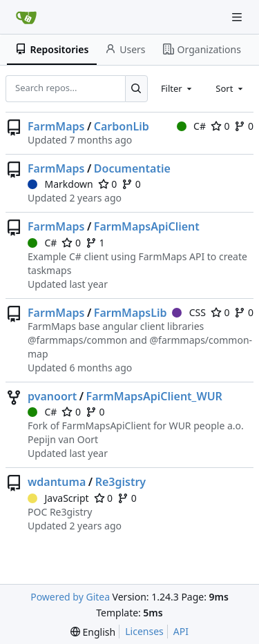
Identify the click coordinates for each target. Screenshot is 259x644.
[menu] (92, 631)
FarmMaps (56, 126)
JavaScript (58, 498)
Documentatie (132, 168)
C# (191, 126)
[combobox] (177, 88)
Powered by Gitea (70, 596)
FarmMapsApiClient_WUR (154, 396)
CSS (189, 312)
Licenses (144, 631)
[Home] (26, 17)
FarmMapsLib (130, 313)
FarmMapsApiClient (147, 226)
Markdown (60, 184)
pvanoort (52, 396)
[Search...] (136, 88)
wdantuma (57, 482)
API (181, 631)
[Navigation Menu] (238, 17)
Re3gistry (120, 482)
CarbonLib (121, 126)
